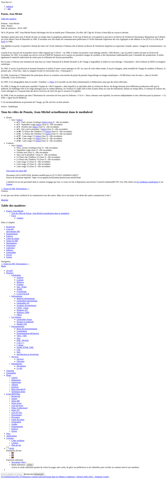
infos (20, 120)
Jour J (51, 122)
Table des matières (8, 19)
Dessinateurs (11, 243)
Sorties (9, 257)
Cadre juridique (17, 440)
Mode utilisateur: (18, 465)
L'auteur (14, 443)
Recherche (10, 227)
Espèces (9, 236)
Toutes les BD (12, 241)
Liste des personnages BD (13, 230)
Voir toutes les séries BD (16, 171)
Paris (3, 41)
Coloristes (10, 248)
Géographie (11, 252)
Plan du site (16, 445)
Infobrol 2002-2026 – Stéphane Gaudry (92, 477)
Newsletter (15, 462)
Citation (20, 218)
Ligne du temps (12, 238)
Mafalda (4, 200)
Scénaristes (11, 245)
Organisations (12, 234)
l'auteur (9, 184)
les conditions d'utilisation (147, 182)
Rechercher (28, 474)
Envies (9, 255)
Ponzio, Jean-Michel (14, 211)
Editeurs (9, 250)
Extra (13, 216)
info (23, 462)
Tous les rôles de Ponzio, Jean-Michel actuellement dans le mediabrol (40, 213)
